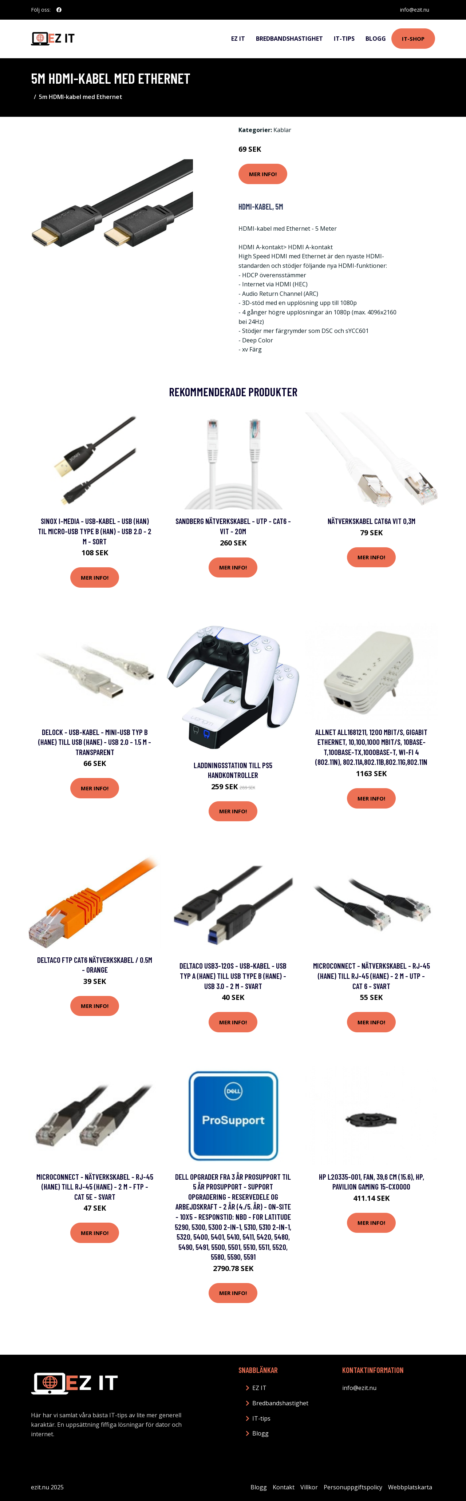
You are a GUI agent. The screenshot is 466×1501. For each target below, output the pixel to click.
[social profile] (59, 10)
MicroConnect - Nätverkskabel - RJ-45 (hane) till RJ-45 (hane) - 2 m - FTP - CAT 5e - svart (94, 1186)
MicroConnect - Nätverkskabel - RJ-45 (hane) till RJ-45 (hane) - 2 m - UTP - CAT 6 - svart (371, 975)
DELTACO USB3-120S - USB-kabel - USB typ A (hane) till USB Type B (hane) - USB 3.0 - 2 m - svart (233, 975)
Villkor (309, 1487)
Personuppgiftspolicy (353, 1487)
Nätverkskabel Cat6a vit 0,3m (371, 520)
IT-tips (344, 39)
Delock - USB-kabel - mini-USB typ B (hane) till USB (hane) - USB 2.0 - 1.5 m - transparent (94, 742)
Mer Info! (263, 174)
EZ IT (238, 39)
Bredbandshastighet (289, 39)
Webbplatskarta (410, 1487)
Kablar (282, 130)
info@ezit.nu (414, 9)
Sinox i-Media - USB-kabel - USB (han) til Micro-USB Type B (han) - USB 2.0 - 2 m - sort (94, 530)
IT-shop (413, 38)
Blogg (376, 39)
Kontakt (284, 1487)
